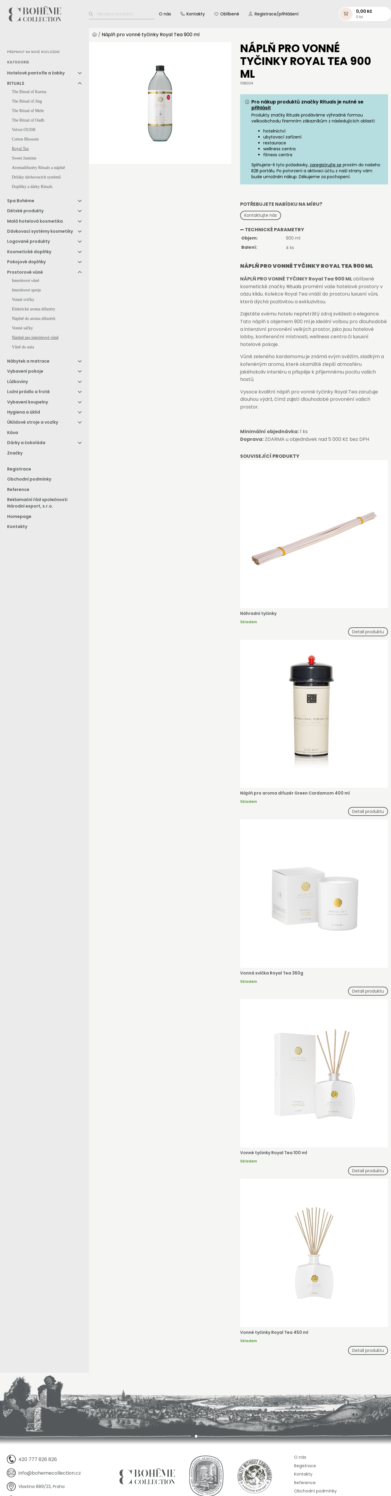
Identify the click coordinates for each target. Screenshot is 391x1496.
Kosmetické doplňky (29, 253)
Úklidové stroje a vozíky (32, 423)
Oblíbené (229, 14)
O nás (165, 14)
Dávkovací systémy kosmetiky (40, 232)
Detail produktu (368, 633)
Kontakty (195, 14)
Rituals (293, 287)
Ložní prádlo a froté (28, 393)
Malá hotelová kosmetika (35, 222)
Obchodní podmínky (29, 480)
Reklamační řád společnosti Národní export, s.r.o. (37, 504)
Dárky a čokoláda (26, 444)
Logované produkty (28, 242)
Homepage (19, 518)
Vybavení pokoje (25, 372)
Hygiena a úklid (23, 413)
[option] (22, 40)
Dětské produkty (25, 212)
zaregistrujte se (325, 166)
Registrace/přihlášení (277, 14)
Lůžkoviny (17, 383)
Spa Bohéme (20, 202)
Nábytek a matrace (28, 362)
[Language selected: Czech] (32, 40)
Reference (18, 491)
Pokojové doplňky (26, 263)
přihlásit (261, 108)
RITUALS (15, 84)
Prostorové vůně (25, 273)
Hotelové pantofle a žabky (36, 74)
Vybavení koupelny (27, 403)
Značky (15, 454)
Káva (12, 434)
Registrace (19, 470)
